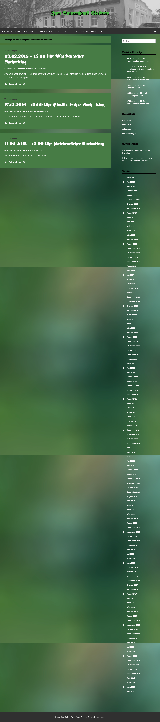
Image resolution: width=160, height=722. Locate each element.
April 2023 (131, 324)
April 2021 (131, 412)
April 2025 (131, 231)
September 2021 (133, 394)
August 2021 (132, 399)
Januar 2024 (132, 293)
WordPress (75, 717)
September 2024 (133, 262)
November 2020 (133, 434)
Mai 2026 (130, 177)
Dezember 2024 (133, 248)
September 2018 (133, 541)
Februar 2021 (132, 421)
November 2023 (133, 301)
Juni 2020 (131, 452)
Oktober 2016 (132, 629)
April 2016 (131, 651)
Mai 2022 (130, 363)
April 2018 (131, 558)
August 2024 (132, 266)
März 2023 (131, 328)
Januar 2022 (132, 381)
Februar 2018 (132, 567)
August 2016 (132, 638)
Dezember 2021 (133, 386)
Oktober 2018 (132, 536)
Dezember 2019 (133, 479)
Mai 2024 (130, 275)
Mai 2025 (130, 226)
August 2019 (132, 496)
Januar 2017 (132, 616)
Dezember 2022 (133, 341)
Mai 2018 (130, 554)
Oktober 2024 (132, 257)
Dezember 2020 (133, 430)
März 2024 (131, 284)
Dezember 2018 (133, 527)
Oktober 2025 (132, 204)
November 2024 (133, 253)
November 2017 (133, 581)
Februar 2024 (132, 288)
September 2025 (133, 208)
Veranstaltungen (44, 31)
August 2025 (132, 213)
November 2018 (133, 532)
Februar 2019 (132, 519)
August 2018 (132, 545)
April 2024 (131, 279)
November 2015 (133, 665)
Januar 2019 (132, 523)
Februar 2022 (132, 377)
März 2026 (131, 186)
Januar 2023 (132, 337)
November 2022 (133, 346)
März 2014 (131, 691)
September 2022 (133, 355)
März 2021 (131, 417)
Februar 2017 (132, 612)
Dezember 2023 (133, 297)
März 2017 (131, 607)
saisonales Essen (129, 129)
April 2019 (131, 510)
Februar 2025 (132, 239)
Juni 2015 (131, 678)
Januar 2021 (132, 426)
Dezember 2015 (133, 660)
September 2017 (133, 589)
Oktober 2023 (132, 306)
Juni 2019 (131, 501)
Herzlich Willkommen (11, 31)
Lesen (14, 84)
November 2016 (133, 625)
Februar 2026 (132, 191)
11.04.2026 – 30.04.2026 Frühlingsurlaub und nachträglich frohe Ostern (141, 69)
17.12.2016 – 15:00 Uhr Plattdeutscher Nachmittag (54, 105)
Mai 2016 (130, 647)
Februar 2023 (132, 332)
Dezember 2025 (133, 200)
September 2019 (133, 492)
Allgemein (126, 120)
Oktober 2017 (132, 585)
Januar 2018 (132, 572)
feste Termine (128, 125)
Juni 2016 (131, 643)
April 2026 (131, 182)
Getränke (69, 31)
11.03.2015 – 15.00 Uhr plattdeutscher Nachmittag (54, 144)
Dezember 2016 (133, 620)
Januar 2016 (132, 656)
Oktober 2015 (132, 669)
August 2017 (132, 594)
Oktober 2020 (132, 439)
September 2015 (133, 674)
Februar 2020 (132, 470)
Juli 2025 (130, 217)
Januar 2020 (132, 474)
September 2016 (133, 634)
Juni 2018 (131, 550)
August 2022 (132, 359)
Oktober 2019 (132, 488)
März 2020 (131, 465)
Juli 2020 (130, 448)
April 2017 (131, 603)
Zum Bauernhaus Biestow (80, 13)
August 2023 (132, 315)
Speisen (58, 31)
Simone (91, 717)
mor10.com (101, 717)
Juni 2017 (131, 598)
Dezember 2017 (133, 576)
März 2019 (131, 514)
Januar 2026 (132, 195)
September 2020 (133, 443)
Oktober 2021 (132, 390)
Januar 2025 (132, 244)
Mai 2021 (130, 408)
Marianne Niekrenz (24, 69)
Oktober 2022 (132, 350)
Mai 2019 (130, 505)
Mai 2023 (130, 319)
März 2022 (131, 372)
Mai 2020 (130, 457)
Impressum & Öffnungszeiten (89, 31)
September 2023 (133, 310)
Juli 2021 (130, 403)
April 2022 (131, 368)
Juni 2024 (131, 270)
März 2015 (131, 687)
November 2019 (133, 483)
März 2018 (131, 563)
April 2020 (131, 461)
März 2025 (131, 235)
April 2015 (131, 682)
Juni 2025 (131, 222)
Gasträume (28, 31)
